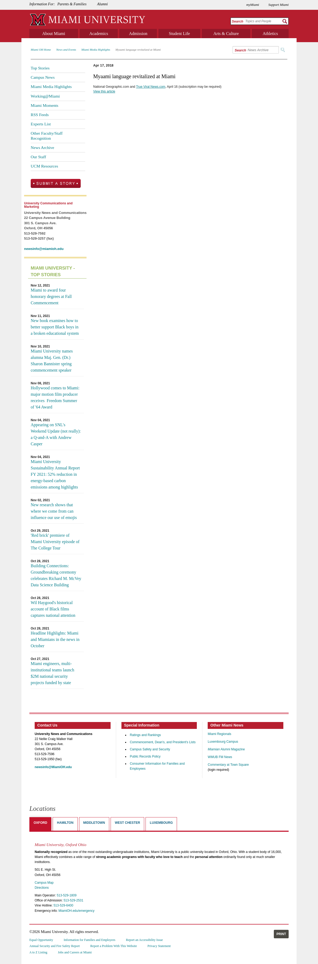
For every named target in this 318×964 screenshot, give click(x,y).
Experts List (41, 124)
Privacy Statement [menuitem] (159, 946)
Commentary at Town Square (228, 765)
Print (281, 934)
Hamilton (65, 823)
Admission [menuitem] (138, 33)
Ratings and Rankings (145, 735)
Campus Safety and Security (150, 749)
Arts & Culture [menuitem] (226, 33)
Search (237, 21)
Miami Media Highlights (95, 49)
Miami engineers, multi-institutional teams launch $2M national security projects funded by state (52, 673)
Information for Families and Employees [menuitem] (89, 940)
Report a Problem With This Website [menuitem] (113, 946)
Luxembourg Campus (223, 741)
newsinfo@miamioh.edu (43, 249)
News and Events (66, 49)
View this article (104, 91)
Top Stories (40, 68)
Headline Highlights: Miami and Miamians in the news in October (55, 639)
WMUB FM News (220, 757)
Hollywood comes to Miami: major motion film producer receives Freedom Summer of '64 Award (55, 397)
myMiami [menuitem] (252, 5)
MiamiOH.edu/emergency (76, 911)
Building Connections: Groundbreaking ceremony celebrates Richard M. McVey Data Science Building (56, 575)
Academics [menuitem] (98, 33)
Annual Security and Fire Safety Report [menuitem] (54, 946)
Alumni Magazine (226, 749)
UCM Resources (44, 166)
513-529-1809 (66, 895)
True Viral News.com (150, 87)
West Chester (127, 823)
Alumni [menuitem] (102, 4)
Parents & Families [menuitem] (72, 4)
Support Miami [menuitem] (278, 5)
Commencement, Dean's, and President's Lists (163, 742)
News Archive (42, 147)
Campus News (43, 77)
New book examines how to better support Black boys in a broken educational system (55, 327)
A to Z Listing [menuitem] (38, 952)
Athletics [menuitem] (270, 33)
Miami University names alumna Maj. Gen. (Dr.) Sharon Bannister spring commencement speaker (52, 360)
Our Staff (38, 157)
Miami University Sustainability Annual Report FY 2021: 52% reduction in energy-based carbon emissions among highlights (55, 474)
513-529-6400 (63, 905)
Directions (42, 888)
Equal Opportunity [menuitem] (41, 940)
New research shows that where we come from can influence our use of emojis (54, 511)
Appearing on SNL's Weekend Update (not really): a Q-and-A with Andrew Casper (56, 434)
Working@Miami (45, 96)
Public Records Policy (145, 756)
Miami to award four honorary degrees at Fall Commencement (51, 296)
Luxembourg (161, 823)
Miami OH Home (41, 49)
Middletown (94, 823)
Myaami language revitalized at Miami (138, 49)
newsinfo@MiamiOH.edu (53, 767)
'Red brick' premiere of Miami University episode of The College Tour (55, 541)
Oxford (40, 823)
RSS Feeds (40, 114)
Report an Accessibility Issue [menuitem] (144, 940)
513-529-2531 (73, 900)
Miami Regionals (219, 734)
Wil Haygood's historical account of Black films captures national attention (53, 609)
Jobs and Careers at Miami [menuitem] (75, 952)
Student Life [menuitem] (179, 33)
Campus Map (44, 882)
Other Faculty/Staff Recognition (47, 135)
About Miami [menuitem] (53, 33)
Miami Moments (44, 105)
